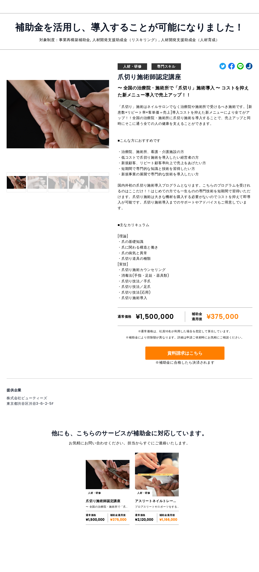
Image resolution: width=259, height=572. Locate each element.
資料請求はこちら (184, 353)
